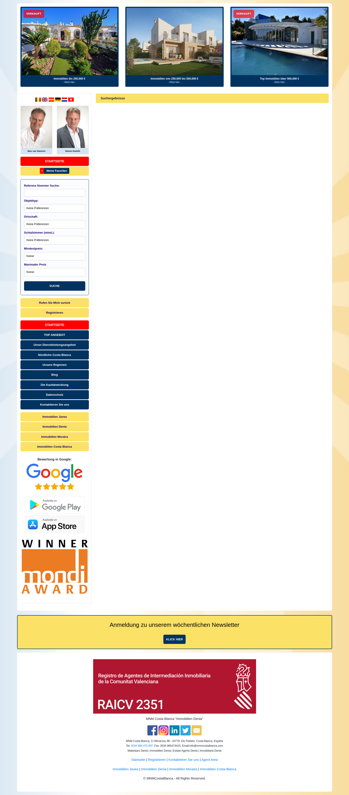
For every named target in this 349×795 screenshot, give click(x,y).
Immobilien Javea (54, 416)
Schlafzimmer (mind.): (39, 232)
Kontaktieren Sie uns (54, 404)
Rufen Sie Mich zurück (54, 302)
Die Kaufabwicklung (55, 384)
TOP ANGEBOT (54, 335)
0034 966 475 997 (142, 745)
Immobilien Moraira (54, 436)
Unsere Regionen (55, 364)
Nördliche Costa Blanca (54, 355)
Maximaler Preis (35, 264)
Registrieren (54, 312)
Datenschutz (54, 394)
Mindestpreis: (33, 248)
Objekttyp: (31, 200)
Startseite (54, 161)
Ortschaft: (31, 216)
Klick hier (174, 639)
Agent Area (209, 760)
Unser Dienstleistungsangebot (55, 344)
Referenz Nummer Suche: (42, 185)
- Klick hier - (69, 82)
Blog (54, 374)
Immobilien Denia (55, 426)
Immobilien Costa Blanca (54, 446)
